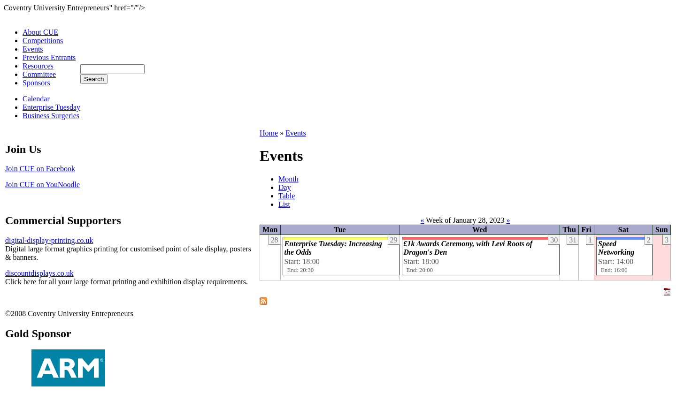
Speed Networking (616, 248)
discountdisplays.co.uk (39, 273)
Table (286, 196)
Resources (38, 66)
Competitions (43, 41)
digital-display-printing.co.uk (49, 240)
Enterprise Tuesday (51, 107)
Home (269, 133)
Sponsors (36, 83)
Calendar (36, 99)
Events (33, 49)
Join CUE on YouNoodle (42, 185)
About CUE (40, 32)
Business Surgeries (51, 116)
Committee (39, 74)
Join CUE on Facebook (40, 169)
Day (284, 187)
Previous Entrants (49, 57)
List (284, 204)
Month (288, 179)
